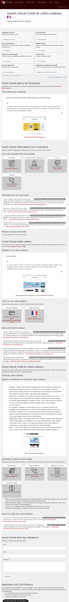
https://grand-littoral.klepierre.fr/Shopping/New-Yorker (22, 212)
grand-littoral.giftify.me (12, 476)
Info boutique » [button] (7, 50)
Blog (50, 2)
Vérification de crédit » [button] (9, 39)
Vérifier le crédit (30, 2)
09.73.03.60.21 (34, 476)
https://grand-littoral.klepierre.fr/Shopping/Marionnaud (24, 219)
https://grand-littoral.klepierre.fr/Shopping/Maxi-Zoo (32, 204)
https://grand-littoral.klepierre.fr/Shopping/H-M (16, 337)
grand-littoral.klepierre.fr (11, 168)
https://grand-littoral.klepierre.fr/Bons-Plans (17, 226)
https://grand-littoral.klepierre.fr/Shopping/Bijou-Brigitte (25, 361)
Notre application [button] (42, 2)
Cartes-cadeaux (18, 2)
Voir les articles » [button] (42, 61)
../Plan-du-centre (34, 168)
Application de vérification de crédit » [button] (47, 72)
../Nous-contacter (57, 168)
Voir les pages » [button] (41, 50)
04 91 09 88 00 (12, 186)
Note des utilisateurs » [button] (9, 72)
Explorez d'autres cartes (34, 318)
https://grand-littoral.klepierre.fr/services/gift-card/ (39, 354)
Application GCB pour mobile (18, 246)
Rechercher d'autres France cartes (57, 77)
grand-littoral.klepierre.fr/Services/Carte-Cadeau (11, 320)
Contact (57, 2)
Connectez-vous (62, 7)
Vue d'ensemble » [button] (42, 39)
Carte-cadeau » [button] (7, 61)
